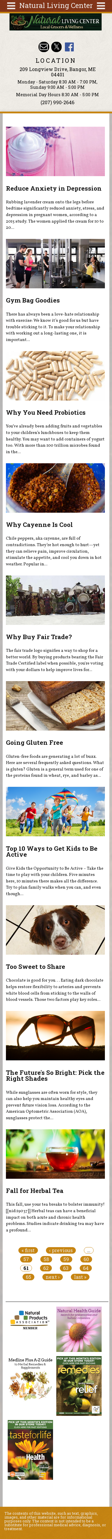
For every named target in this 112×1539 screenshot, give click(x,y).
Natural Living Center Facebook (69, 47)
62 (46, 1268)
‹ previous (61, 1250)
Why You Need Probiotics (46, 412)
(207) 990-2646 (57, 102)
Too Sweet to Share (35, 966)
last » (80, 1277)
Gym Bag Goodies (33, 300)
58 (46, 1259)
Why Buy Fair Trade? (39, 637)
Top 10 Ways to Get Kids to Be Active (51, 851)
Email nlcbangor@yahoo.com (44, 47)
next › (53, 1277)
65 (28, 1277)
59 (66, 1259)
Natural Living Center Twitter (56, 47)
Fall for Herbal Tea (34, 1190)
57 (26, 1259)
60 (86, 1259)
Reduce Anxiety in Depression (54, 188)
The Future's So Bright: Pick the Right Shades (55, 1075)
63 (65, 1268)
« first (28, 1250)
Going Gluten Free (34, 742)
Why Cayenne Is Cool (39, 524)
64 (86, 1268)
